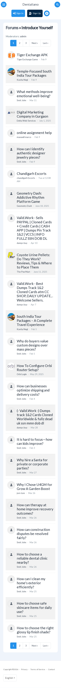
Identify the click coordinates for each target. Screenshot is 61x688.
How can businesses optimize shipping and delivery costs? (33, 390)
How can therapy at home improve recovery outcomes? (35, 509)
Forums (12, 27)
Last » (45, 43)
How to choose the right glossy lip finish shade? (35, 630)
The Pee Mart (23, 271)
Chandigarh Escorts (31, 173)
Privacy (24, 669)
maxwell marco (24, 137)
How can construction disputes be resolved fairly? (33, 533)
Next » (35, 43)
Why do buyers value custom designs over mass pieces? (32, 345)
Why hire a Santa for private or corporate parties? (32, 464)
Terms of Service (37, 669)
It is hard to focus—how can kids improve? (34, 441)
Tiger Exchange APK (32, 55)
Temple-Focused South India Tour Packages (34, 73)
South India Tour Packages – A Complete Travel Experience (34, 320)
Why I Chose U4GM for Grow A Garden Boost (34, 486)
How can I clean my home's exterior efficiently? (31, 583)
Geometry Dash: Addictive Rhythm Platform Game (30, 197)
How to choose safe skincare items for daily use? (34, 607)
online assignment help (34, 133)
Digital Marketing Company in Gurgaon (32, 114)
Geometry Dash (24, 206)
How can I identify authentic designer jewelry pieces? (31, 153)
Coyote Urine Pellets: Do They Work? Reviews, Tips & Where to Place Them (34, 261)
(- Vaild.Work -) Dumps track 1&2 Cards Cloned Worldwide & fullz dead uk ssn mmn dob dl (35, 417)
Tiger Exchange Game (27, 59)
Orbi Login (22, 374)
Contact (51, 669)
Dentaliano (30, 4)
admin (23, 36)
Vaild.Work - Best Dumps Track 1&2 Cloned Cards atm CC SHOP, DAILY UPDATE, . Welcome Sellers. (35, 291)
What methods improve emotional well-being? (35, 93)
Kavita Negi (22, 79)
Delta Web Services (26, 120)
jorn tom (21, 493)
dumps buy (22, 243)
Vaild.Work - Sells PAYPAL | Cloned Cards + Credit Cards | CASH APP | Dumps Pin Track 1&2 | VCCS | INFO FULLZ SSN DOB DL (34, 228)
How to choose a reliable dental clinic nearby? (32, 558)
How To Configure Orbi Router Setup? (34, 368)
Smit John (21, 100)
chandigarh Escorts (26, 178)
